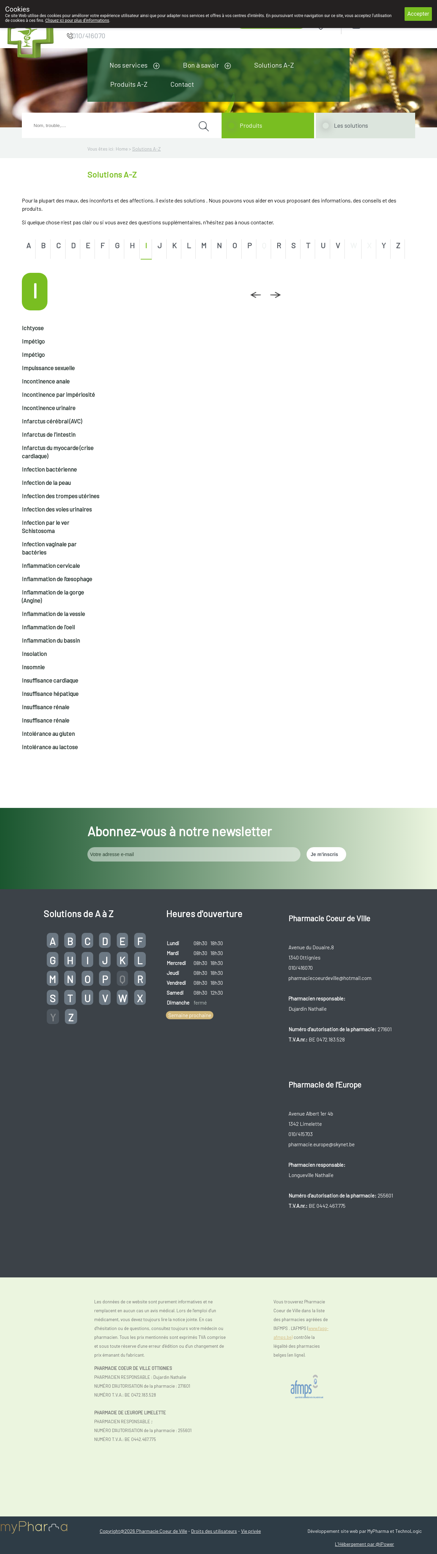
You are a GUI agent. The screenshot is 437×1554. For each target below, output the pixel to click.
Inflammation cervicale (51, 565)
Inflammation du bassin (51, 640)
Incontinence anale (46, 381)
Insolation (34, 653)
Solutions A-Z (274, 65)
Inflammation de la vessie (53, 613)
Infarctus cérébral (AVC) (52, 421)
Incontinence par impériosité (58, 394)
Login (374, 24)
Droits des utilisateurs (214, 1531)
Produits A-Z (128, 84)
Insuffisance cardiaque (50, 680)
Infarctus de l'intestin (48, 434)
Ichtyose (33, 327)
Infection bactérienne (49, 469)
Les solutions (351, 125)
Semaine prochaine (189, 1015)
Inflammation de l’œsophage (57, 578)
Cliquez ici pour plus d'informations (77, 20)
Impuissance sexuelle (48, 367)
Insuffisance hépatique (50, 693)
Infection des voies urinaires (57, 509)
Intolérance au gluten (48, 733)
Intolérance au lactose (50, 746)
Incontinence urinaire (48, 407)
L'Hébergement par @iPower (364, 1544)
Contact (182, 84)
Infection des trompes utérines (60, 495)
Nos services (128, 65)
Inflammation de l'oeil (48, 627)
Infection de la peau (46, 482)
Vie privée (251, 1531)
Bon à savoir (201, 65)
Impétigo (33, 341)
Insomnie (33, 666)
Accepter (418, 14)
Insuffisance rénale (45, 706)
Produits (251, 125)
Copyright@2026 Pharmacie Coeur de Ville (143, 1531)
